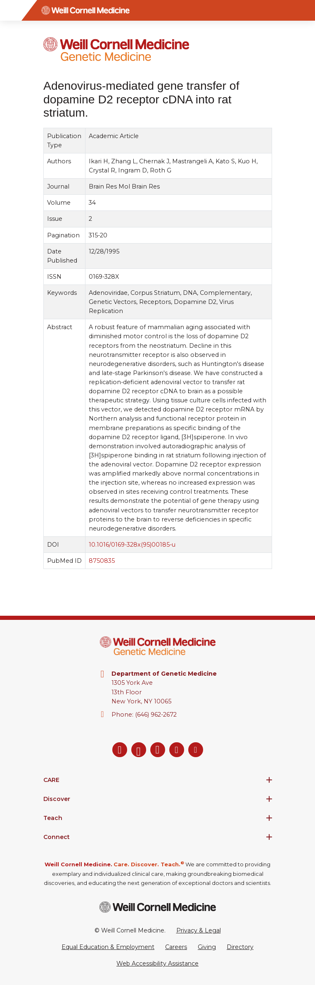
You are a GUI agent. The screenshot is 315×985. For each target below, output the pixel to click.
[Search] (304, 10)
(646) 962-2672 (156, 714)
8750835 (102, 560)
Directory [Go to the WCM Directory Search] (240, 947)
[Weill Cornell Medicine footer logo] (157, 907)
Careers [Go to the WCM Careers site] (176, 947)
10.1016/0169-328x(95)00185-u (132, 544)
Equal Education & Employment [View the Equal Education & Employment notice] (108, 947)
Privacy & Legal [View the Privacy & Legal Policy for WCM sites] (198, 930)
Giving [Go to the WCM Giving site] (207, 947)
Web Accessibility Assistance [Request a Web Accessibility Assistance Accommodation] (157, 963)
